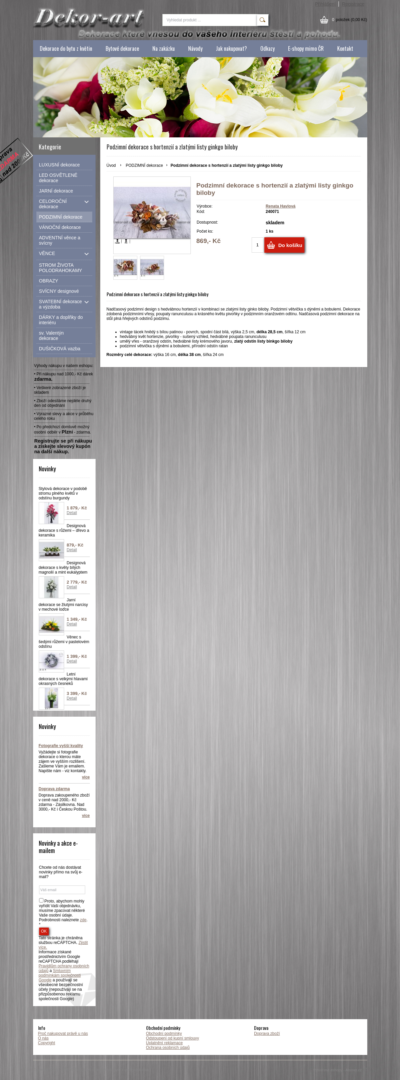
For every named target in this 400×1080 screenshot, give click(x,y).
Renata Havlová (280, 206)
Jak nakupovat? (231, 48)
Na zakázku (163, 48)
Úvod (111, 165)
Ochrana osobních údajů (168, 1047)
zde (83, 920)
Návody (195, 48)
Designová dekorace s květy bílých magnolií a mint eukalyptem (63, 568)
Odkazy (267, 48)
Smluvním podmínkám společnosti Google (60, 975)
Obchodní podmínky (164, 1033)
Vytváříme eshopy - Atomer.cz (340, 1070)
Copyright (46, 1043)
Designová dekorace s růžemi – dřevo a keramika (64, 530)
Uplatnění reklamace (164, 1043)
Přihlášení (325, 4)
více (86, 777)
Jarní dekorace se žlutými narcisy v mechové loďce (63, 605)
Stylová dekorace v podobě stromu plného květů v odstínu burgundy (63, 493)
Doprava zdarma (54, 789)
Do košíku (290, 245)
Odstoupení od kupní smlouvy (172, 1038)
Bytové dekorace (122, 48)
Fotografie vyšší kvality (61, 745)
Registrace (353, 4)
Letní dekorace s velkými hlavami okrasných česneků (63, 679)
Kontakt (345, 48)
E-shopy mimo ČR (306, 48)
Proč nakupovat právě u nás (63, 1033)
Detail (72, 512)
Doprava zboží (267, 1033)
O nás (43, 1038)
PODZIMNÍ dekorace (144, 165)
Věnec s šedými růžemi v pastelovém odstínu (64, 642)
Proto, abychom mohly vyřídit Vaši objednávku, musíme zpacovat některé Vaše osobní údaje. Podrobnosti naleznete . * (63, 913)
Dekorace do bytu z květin (66, 48)
